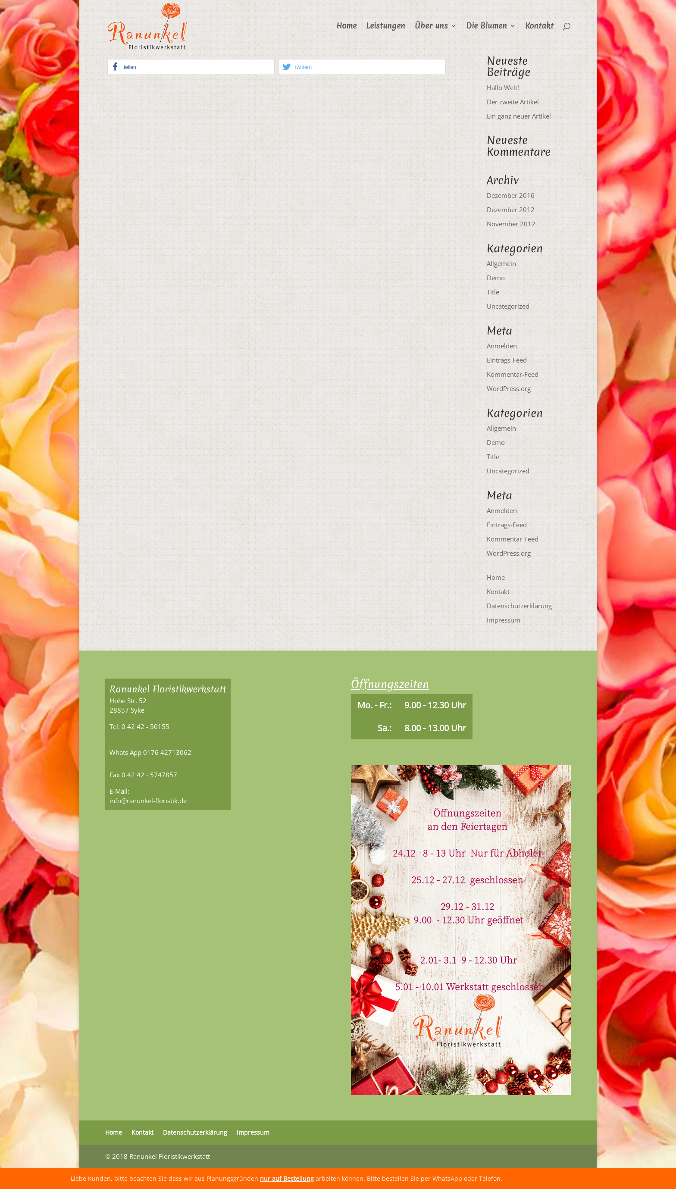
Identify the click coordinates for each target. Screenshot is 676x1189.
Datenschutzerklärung (519, 605)
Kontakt (539, 27)
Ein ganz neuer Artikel (519, 116)
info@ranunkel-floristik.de (148, 800)
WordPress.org (509, 388)
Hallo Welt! (503, 87)
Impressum (503, 620)
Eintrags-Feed (507, 360)
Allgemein (501, 263)
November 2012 (511, 223)
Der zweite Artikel (513, 101)
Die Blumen (486, 27)
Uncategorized (508, 306)
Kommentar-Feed (512, 374)
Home (346, 27)
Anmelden (502, 345)
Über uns (431, 27)
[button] (191, 66)
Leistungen (385, 27)
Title (493, 292)
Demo (496, 277)
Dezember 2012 (511, 209)
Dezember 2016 (511, 195)
